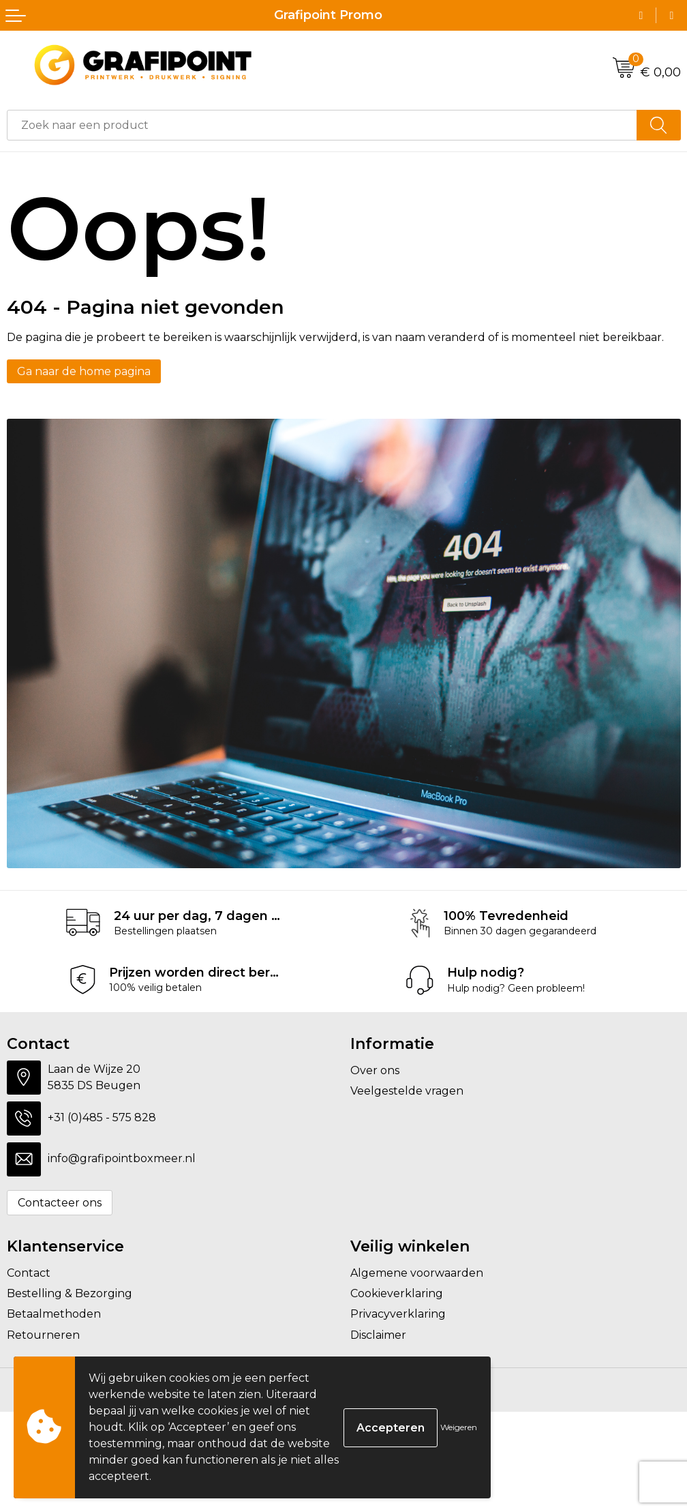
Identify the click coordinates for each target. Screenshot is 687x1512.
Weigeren (458, 1427)
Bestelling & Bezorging (69, 1293)
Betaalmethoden (54, 1313)
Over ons (374, 1070)
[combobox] (322, 125)
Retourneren (43, 1335)
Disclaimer (378, 1335)
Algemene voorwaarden (416, 1272)
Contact (28, 1272)
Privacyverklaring (398, 1313)
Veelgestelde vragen (406, 1090)
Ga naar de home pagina (84, 371)
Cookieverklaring (396, 1293)
